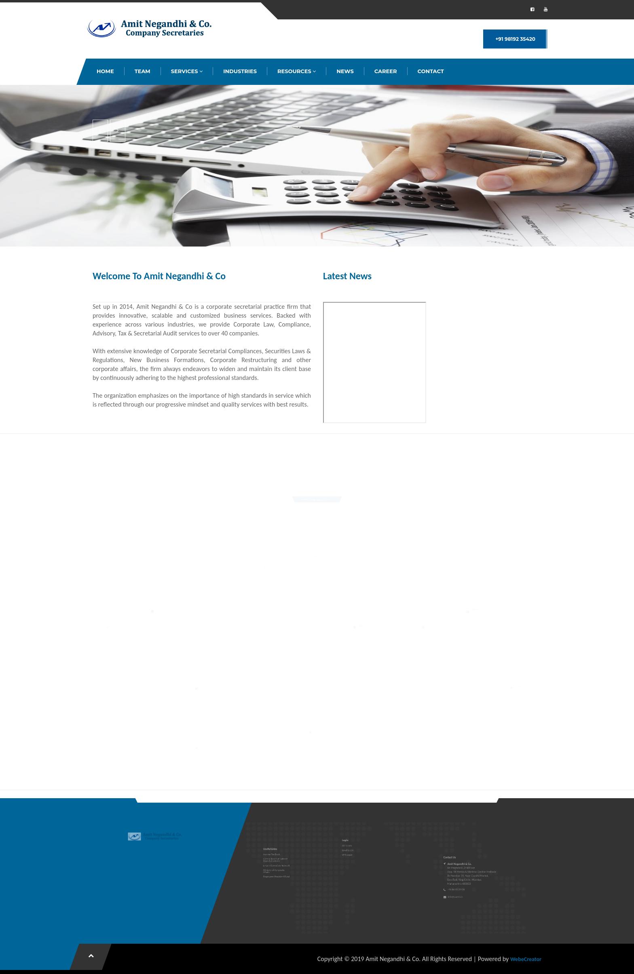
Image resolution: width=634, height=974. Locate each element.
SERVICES (187, 71)
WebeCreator (525, 959)
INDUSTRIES (240, 71)
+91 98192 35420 (515, 39)
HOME (105, 71)
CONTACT (431, 71)
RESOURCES (296, 71)
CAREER (385, 71)
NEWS (344, 71)
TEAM (142, 71)
